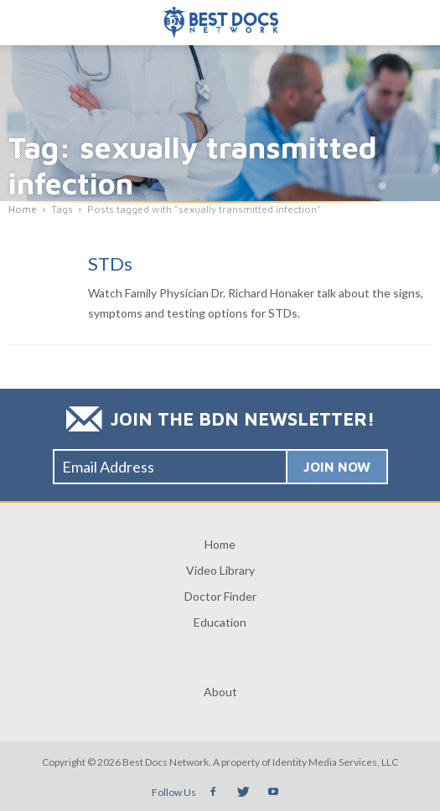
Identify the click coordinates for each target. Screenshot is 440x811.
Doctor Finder (220, 596)
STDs (110, 263)
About (220, 691)
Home (220, 544)
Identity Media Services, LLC (335, 762)
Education (220, 622)
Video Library (220, 570)
